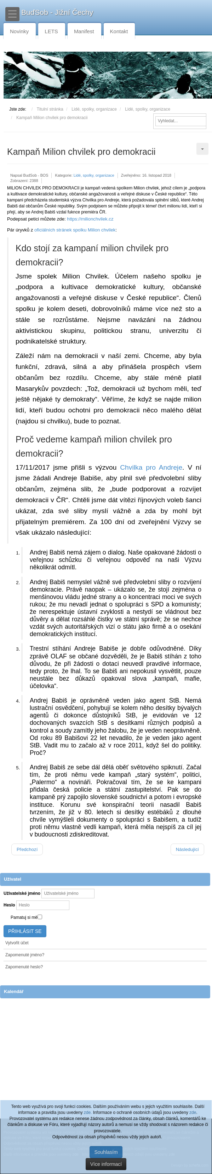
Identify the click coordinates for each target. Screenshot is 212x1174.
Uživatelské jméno (22, 893)
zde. (88, 1112)
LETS (51, 31)
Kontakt (119, 31)
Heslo (9, 905)
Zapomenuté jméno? (24, 954)
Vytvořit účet (17, 942)
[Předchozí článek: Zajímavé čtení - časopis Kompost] (27, 849)
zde (192, 1112)
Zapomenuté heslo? (24, 966)
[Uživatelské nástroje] (202, 149)
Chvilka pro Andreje (151, 467)
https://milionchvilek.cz (90, 219)
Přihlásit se (25, 931)
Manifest (84, 31)
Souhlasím (106, 1152)
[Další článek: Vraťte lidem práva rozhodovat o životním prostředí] (187, 849)
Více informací (106, 1164)
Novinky (19, 31)
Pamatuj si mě (24, 917)
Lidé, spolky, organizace (94, 175)
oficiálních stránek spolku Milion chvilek (74, 230)
